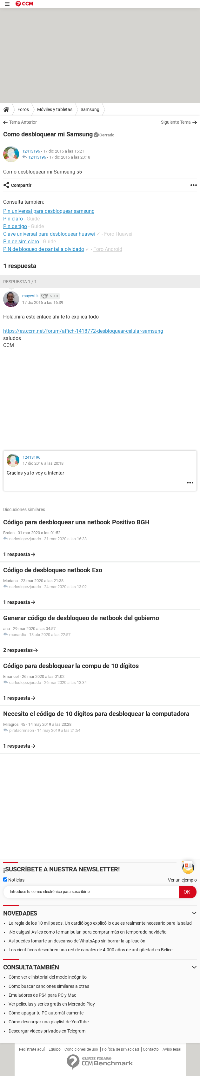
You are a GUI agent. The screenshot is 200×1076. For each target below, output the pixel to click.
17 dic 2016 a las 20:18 (69, 157)
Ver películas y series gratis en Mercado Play (52, 1004)
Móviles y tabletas (54, 109)
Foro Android (107, 249)
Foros (23, 109)
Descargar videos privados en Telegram (47, 1030)
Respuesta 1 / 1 (20, 281)
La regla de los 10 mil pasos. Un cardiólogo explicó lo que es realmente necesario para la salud (100, 923)
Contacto (151, 1049)
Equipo (55, 1049)
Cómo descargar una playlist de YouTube (49, 1021)
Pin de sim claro (21, 242)
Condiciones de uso (81, 1049)
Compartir (21, 185)
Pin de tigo (15, 226)
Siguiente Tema (176, 122)
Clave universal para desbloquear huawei (49, 234)
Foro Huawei (118, 234)
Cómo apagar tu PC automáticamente (46, 1012)
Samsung (90, 109)
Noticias (13, 879)
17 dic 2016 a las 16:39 (42, 302)
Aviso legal (172, 1049)
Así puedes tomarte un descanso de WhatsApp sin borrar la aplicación (77, 940)
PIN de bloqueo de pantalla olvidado (43, 249)
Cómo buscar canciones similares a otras (49, 986)
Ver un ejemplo (182, 879)
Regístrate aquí (32, 1049)
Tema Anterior (23, 122)
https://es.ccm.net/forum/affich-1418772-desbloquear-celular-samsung (83, 331)
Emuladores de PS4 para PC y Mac (42, 995)
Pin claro (13, 219)
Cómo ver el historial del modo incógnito (48, 977)
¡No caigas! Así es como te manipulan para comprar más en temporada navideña (88, 932)
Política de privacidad (120, 1049)
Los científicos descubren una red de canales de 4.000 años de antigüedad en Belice (90, 949)
